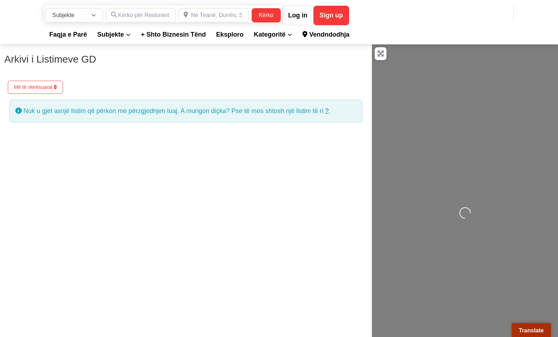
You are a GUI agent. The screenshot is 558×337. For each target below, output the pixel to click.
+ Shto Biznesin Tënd (173, 34)
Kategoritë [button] (269, 34)
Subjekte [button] (110, 34)
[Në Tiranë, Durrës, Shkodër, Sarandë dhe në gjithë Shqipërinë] (214, 15)
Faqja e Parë (68, 34)
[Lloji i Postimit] (74, 15)
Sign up (331, 15)
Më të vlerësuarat (35, 87)
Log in (297, 15)
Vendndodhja (325, 34)
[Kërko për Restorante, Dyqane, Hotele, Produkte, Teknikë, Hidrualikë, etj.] (141, 15)
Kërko (270, 14)
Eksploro (229, 34)
